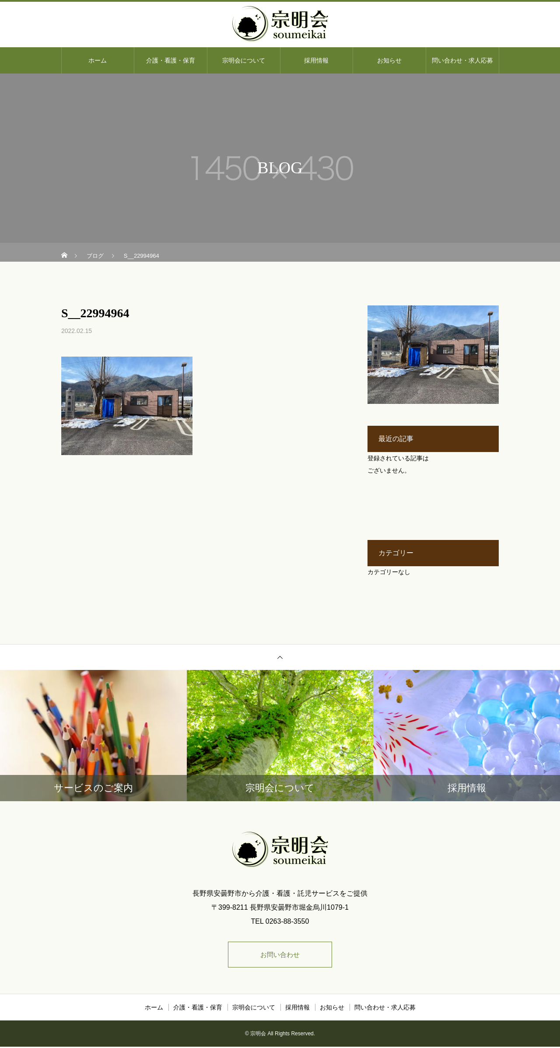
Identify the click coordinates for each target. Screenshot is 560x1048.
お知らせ (389, 60)
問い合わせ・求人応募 (462, 60)
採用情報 (316, 60)
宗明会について (243, 60)
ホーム (97, 60)
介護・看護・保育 (170, 60)
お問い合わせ (280, 955)
